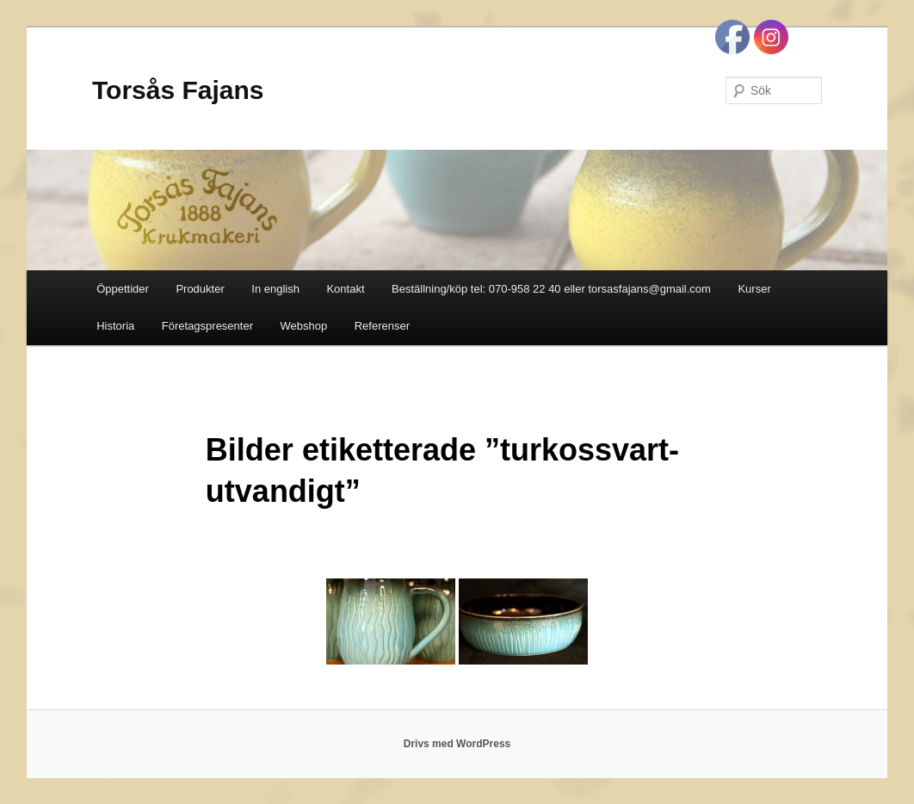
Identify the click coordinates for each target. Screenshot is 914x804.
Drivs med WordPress (457, 744)
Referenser (382, 325)
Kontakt (345, 288)
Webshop (304, 325)
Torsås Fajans (178, 90)
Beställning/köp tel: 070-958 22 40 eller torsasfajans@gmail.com (551, 288)
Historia (115, 325)
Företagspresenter (207, 325)
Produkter (200, 288)
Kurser (754, 288)
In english (275, 288)
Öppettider (122, 288)
